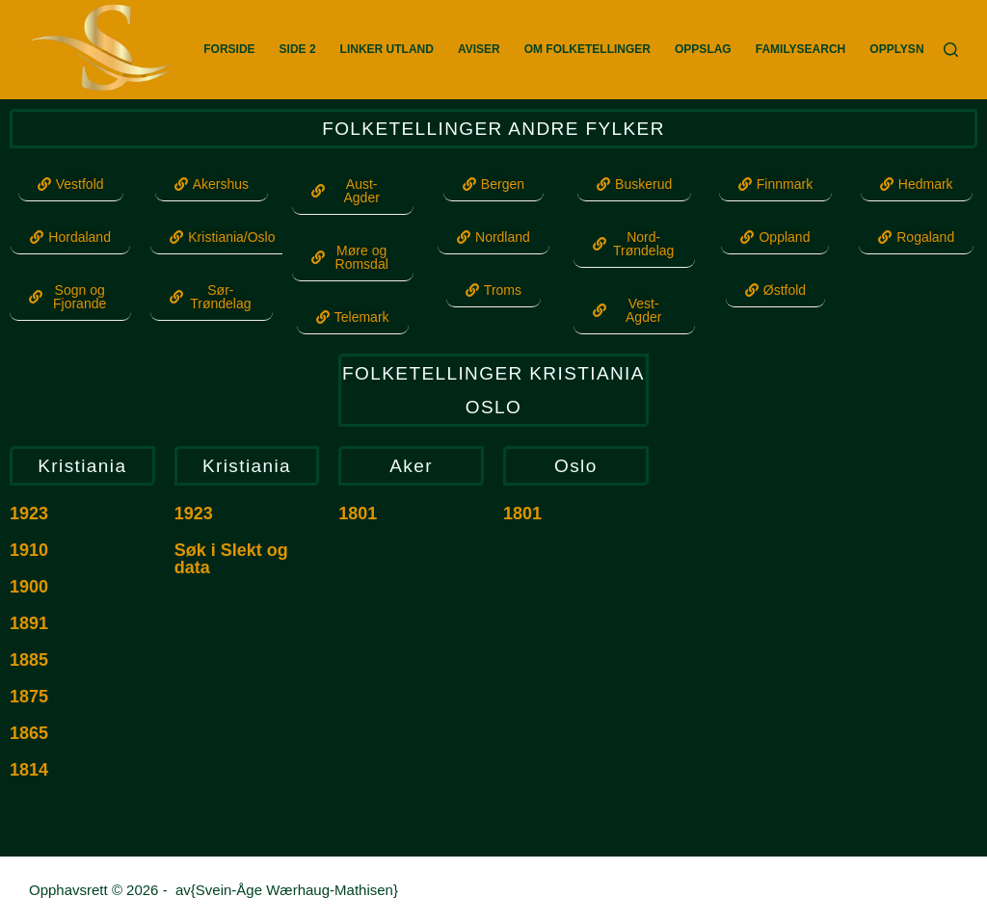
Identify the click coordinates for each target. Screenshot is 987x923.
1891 (29, 623)
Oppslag (703, 49)
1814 (29, 769)
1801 (357, 513)
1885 (29, 660)
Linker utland (387, 49)
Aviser (479, 49)
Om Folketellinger (587, 49)
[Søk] (951, 49)
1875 (29, 696)
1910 (29, 550)
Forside (228, 49)
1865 (29, 733)
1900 (29, 586)
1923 (29, 513)
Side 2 (298, 49)
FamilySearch (801, 49)
